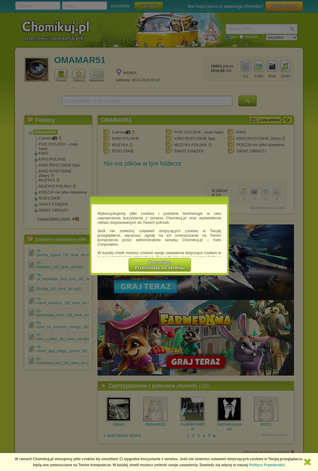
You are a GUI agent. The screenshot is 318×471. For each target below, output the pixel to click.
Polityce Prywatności (267, 465)
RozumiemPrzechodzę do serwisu (160, 265)
